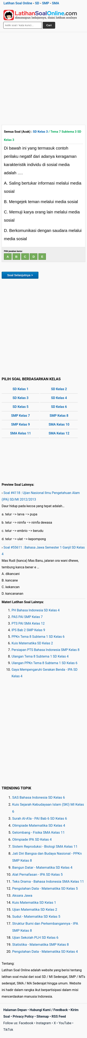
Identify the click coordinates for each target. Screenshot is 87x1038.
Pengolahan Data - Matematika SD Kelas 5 (45, 888)
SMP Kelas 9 (20, 424)
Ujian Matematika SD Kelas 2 (34, 909)
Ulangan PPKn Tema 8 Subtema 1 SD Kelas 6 (44, 663)
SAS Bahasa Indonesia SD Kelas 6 (38, 797)
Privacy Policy (23, 1016)
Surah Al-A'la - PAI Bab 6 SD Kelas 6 (39, 818)
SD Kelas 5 (21, 407)
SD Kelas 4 (59, 398)
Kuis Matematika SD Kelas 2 (32, 643)
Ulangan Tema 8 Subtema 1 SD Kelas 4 (40, 656)
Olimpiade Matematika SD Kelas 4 (38, 825)
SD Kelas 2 (59, 389)
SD (37, 3)
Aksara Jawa (22, 895)
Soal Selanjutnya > (20, 275)
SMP (45, 3)
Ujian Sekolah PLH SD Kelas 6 (35, 937)
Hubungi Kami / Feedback (49, 1010)
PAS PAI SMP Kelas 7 (27, 617)
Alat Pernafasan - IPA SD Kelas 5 (37, 874)
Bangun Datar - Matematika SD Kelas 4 (42, 867)
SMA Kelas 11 (20, 433)
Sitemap (43, 1016)
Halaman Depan (15, 1010)
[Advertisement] (43, 77)
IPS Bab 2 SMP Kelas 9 (28, 630)
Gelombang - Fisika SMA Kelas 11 (38, 832)
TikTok (8, 1030)
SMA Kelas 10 (59, 424)
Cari (49, 25)
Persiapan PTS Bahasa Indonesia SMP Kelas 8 (45, 650)
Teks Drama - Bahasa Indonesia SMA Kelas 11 (48, 881)
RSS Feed (59, 1016)
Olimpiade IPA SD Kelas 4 (32, 839)
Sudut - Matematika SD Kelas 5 (36, 916)
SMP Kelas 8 (59, 416)
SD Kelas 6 (59, 407)
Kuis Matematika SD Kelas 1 (34, 902)
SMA (55, 3)
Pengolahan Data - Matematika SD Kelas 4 (45, 951)
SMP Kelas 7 (20, 416)
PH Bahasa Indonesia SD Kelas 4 (36, 610)
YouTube (64, 1023)
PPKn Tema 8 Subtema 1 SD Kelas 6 (38, 637)
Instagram (43, 1023)
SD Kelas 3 (40, 131)
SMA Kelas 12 (59, 433)
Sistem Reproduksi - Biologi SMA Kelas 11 (44, 846)
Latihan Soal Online (18, 3)
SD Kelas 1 (21, 389)
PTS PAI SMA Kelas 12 (28, 623)
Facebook (26, 1023)
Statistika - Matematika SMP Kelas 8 (40, 944)
